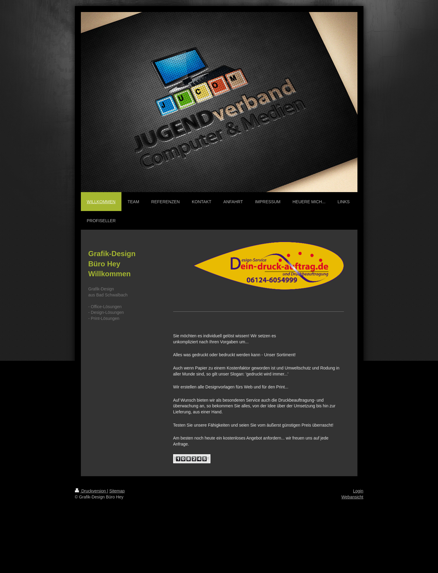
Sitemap (117, 491)
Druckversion (91, 491)
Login (358, 491)
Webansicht (352, 497)
